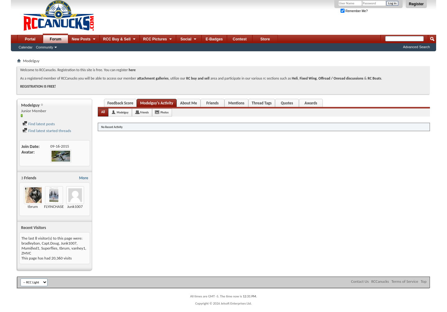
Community (44, 47)
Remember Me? (354, 11)
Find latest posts (38, 124)
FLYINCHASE (54, 206)
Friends (212, 103)
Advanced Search (416, 47)
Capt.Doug (50, 243)
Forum (55, 39)
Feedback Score (120, 103)
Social (188, 39)
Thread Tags (262, 103)
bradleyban (30, 243)
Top (424, 281)
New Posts (84, 39)
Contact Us (360, 281)
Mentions (236, 103)
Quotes (287, 103)
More (83, 178)
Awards (311, 103)
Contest (240, 39)
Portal (30, 39)
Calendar (26, 47)
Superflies (49, 248)
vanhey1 (78, 248)
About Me (188, 103)
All (103, 112)
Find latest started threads (46, 130)
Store (265, 39)
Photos (164, 112)
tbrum (33, 206)
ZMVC (26, 253)
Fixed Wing (308, 78)
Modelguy (123, 112)
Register (416, 4)
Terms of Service (404, 281)
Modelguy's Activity (156, 103)
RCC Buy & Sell (119, 39)
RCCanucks (380, 281)
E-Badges (214, 39)
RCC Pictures (158, 39)
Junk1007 (75, 206)
